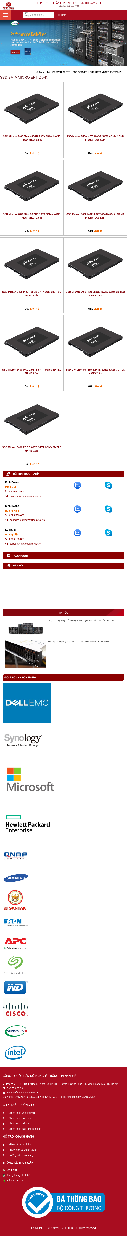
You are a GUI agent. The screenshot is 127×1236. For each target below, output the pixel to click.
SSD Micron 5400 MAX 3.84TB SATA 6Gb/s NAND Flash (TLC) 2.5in (95, 216)
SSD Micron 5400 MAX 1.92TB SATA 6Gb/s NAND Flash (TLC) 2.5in (32, 216)
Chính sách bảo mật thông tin (25, 1128)
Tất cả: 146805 (13, 1180)
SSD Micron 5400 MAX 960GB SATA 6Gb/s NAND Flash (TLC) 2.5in (95, 138)
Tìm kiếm (61, 15)
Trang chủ (43, 72)
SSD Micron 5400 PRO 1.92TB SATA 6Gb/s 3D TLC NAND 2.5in (31, 371)
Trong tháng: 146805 (16, 1175)
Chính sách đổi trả (19, 1123)
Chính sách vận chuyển (22, 1112)
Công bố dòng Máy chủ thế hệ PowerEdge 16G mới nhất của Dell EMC (81, 620)
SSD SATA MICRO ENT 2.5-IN (105, 72)
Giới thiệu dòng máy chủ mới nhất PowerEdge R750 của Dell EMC (78, 641)
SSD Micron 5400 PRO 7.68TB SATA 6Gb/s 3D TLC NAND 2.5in (31, 449)
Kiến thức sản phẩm (20, 1144)
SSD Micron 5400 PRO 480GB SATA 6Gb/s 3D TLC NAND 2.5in (31, 294)
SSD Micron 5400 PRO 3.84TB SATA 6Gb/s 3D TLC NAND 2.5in (95, 371)
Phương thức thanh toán (22, 1149)
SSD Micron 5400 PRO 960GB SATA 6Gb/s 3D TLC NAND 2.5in (95, 294)
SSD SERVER (80, 72)
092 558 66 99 (73, 6)
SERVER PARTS (61, 72)
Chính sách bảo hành (20, 1118)
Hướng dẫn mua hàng (21, 1155)
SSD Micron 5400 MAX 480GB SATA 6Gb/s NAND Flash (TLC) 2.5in (31, 138)
